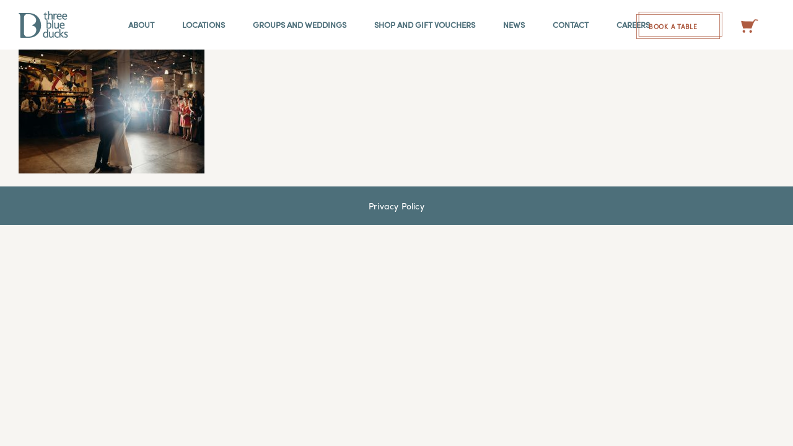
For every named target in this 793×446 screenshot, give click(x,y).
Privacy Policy (396, 205)
